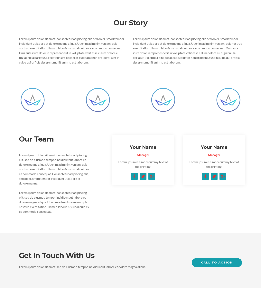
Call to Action (217, 262)
